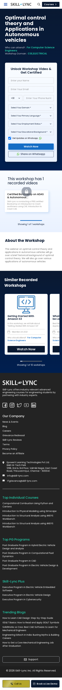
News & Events (10, 421)
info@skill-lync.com (18, 475)
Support (31, 659)
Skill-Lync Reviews (12, 439)
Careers (6, 430)
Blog (4, 426)
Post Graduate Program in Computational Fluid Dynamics (28, 554)
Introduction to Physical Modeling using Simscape (29, 511)
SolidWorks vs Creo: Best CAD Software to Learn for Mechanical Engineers (30, 628)
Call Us (16, 683)
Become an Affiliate (13, 453)
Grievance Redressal (13, 435)
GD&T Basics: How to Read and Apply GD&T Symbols (30, 622)
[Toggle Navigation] (5, 4)
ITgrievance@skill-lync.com (22, 480)
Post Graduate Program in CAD (19, 560)
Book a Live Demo (45, 683)
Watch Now (31, 146)
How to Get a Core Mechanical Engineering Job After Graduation (28, 644)
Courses (50, 4)
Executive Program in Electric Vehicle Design (26, 595)
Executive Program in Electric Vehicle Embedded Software (28, 589)
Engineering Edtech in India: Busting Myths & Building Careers (30, 636)
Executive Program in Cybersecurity (21, 599)
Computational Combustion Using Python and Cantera (27, 505)
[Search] (39, 4)
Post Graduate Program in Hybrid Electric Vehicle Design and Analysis (28, 547)
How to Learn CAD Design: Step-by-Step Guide (27, 618)
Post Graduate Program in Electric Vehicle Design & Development (30, 567)
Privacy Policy (9, 448)
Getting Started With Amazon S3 (20, 317)
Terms (6, 444)
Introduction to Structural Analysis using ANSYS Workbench (27, 517)
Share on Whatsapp (31, 154)
